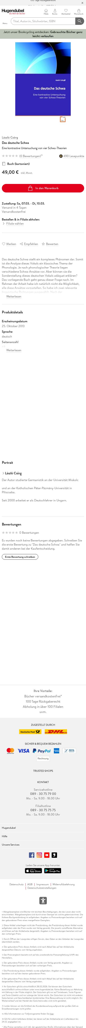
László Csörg (10, 137)
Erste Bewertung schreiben (20, 557)
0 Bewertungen (30, 156)
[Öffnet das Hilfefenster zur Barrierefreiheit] (43, 901)
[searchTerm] (43, 21)
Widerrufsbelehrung (64, 884)
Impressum (42, 884)
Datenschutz (16, 884)
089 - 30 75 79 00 (43, 794)
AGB (30, 884)
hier (52, 1013)
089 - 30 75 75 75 (43, 810)
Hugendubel (9, 828)
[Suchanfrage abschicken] (79, 21)
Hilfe (4, 836)
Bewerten (52, 244)
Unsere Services (11, 844)
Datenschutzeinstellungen (41, 888)
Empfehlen (31, 244)
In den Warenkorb (43, 188)
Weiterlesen (13, 296)
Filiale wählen (15, 223)
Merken (11, 244)
